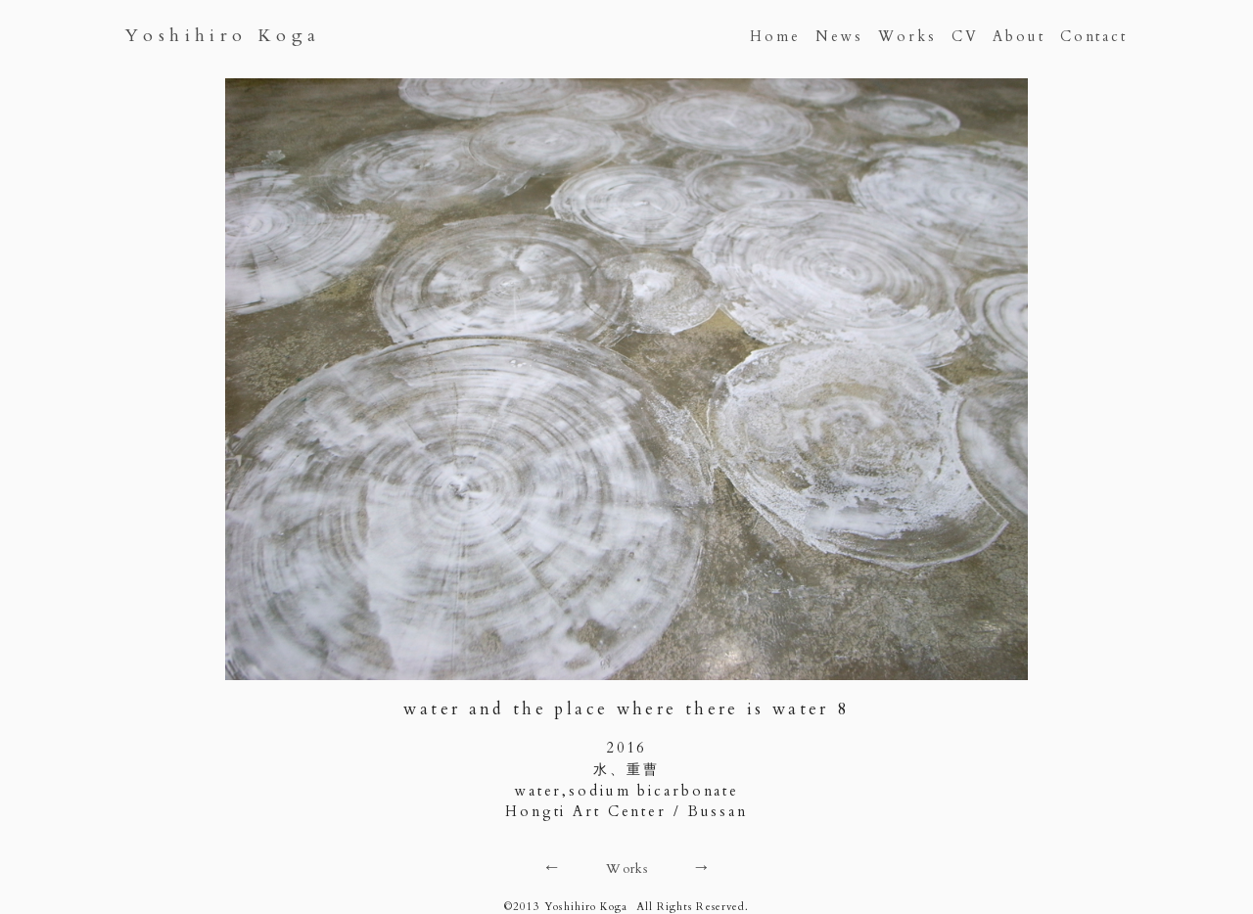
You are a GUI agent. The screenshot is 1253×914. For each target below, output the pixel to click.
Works (907, 36)
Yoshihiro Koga (223, 35)
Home (775, 36)
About (1018, 36)
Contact (1094, 36)
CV (965, 36)
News (839, 36)
